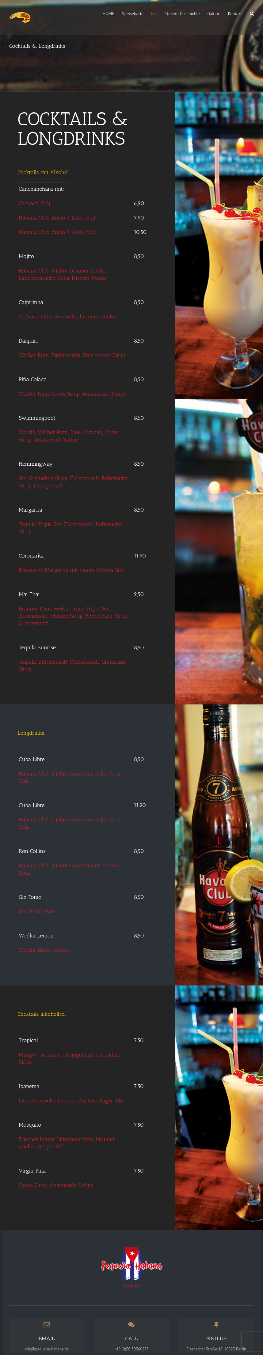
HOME (108, 13)
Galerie (214, 13)
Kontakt (235, 13)
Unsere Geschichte (182, 13)
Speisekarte (132, 13)
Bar (154, 13)
